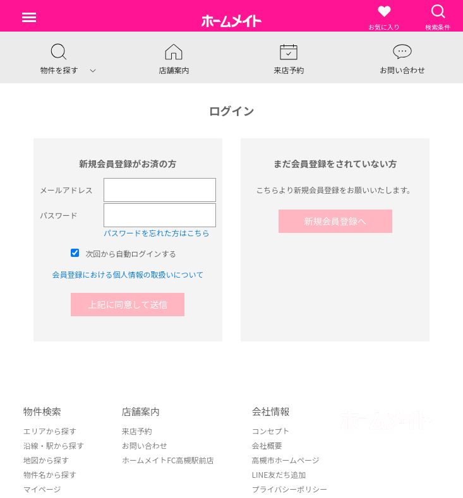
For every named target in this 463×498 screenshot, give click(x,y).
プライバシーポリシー (289, 488)
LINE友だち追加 (278, 474)
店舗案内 (141, 411)
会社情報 (270, 411)
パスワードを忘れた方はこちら (157, 232)
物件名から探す (49, 474)
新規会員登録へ (335, 221)
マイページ (42, 488)
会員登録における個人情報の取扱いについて (128, 274)
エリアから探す (49, 430)
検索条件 (437, 17)
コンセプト (270, 430)
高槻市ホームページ (285, 459)
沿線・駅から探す (53, 445)
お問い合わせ (144, 445)
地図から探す (46, 459)
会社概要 (266, 445)
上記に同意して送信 (128, 304)
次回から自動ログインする (130, 253)
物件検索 (42, 411)
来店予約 (137, 430)
